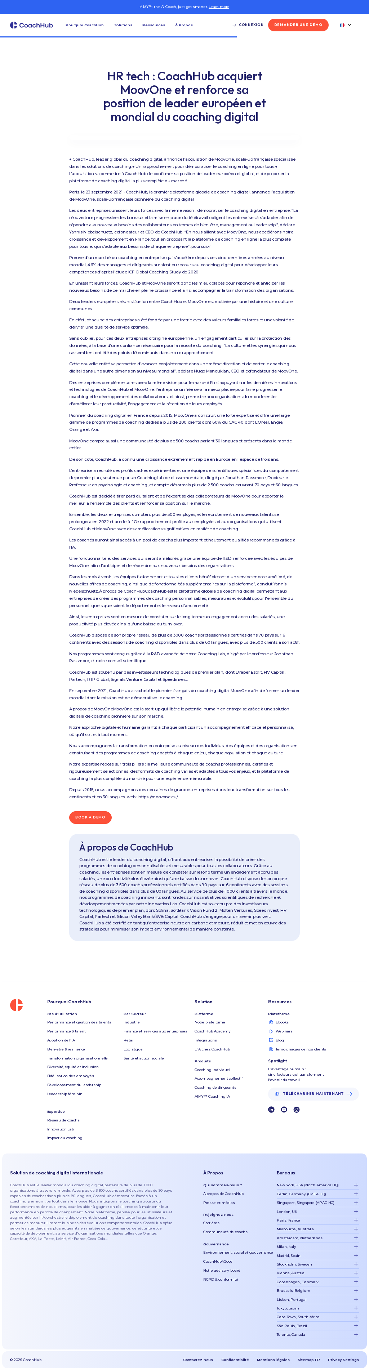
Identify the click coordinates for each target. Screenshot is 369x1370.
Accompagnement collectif (219, 1078)
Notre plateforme (210, 1022)
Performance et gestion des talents (79, 1022)
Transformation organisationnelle (77, 1058)
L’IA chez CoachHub (212, 1049)
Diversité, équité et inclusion (73, 1067)
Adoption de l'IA (61, 1040)
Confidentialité (235, 1359)
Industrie (132, 1022)
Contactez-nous (198, 1359)
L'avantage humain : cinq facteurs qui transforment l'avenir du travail (296, 1074)
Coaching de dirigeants (215, 1087)
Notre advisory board (221, 1270)
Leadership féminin (65, 1094)
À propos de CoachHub (223, 1193)
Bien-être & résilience (66, 1049)
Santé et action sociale (144, 1058)
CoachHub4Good (218, 1261)
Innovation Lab (60, 1129)
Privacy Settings (343, 1359)
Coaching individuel (212, 1069)
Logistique (133, 1049)
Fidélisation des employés (70, 1076)
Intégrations (206, 1040)
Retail (129, 1040)
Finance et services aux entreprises (155, 1031)
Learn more (219, 6)
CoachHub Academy (213, 1031)
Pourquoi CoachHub (85, 25)
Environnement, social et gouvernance (238, 1252)
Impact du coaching (65, 1137)
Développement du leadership (74, 1085)
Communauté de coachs (225, 1232)
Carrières (211, 1222)
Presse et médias (219, 1202)
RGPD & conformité (220, 1279)
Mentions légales (273, 1359)
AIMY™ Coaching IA (212, 1096)
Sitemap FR (309, 1359)
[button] (85, 25)
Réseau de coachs (63, 1120)
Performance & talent (66, 1031)
